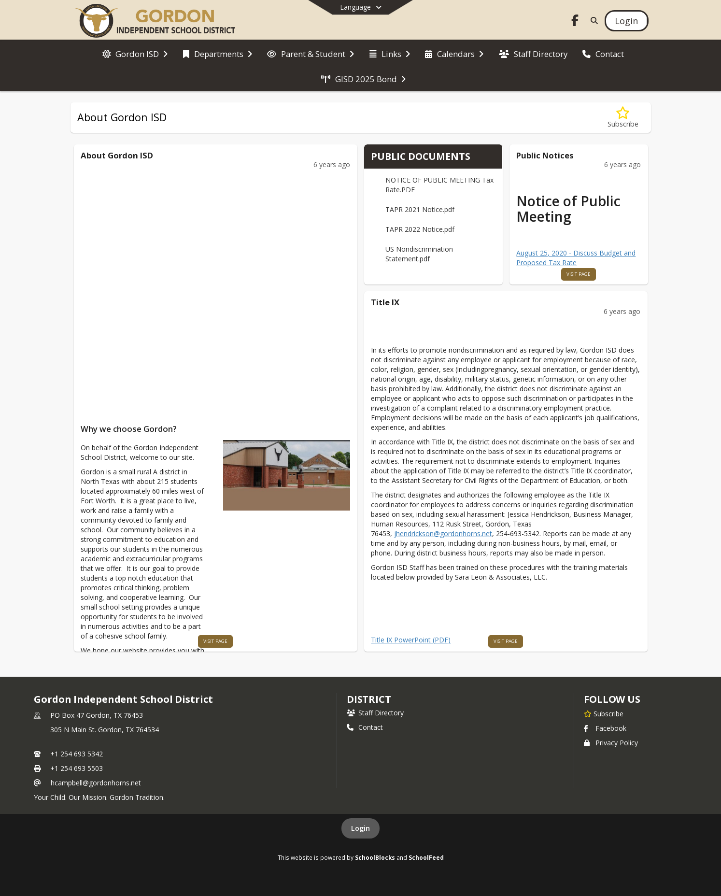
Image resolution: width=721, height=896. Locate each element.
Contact (365, 727)
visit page (215, 641)
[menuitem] (135, 53)
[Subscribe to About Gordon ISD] (623, 117)
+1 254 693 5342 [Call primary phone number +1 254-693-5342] (76, 753)
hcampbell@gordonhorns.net (96, 782)
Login (360, 828)
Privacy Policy (611, 742)
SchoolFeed (426, 857)
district (369, 699)
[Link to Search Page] (592, 20)
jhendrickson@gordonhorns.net (443, 533)
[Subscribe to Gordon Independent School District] (603, 713)
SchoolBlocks (375, 857)
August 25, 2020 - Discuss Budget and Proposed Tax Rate (576, 257)
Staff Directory (375, 712)
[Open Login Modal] (626, 20)
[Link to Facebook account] (574, 22)
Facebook (605, 728)
